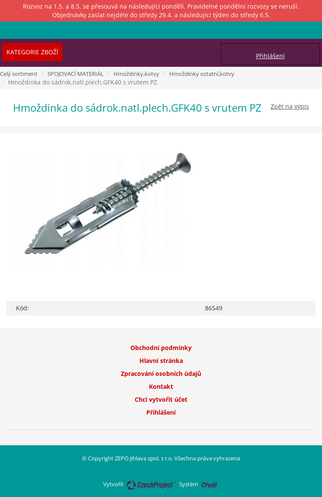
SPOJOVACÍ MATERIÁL (75, 74)
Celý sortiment (19, 74)
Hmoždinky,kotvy (136, 74)
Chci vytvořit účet (161, 399)
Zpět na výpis (290, 106)
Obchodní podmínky (161, 348)
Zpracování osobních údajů (161, 373)
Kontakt (161, 386)
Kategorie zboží (32, 52)
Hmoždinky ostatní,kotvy (201, 74)
